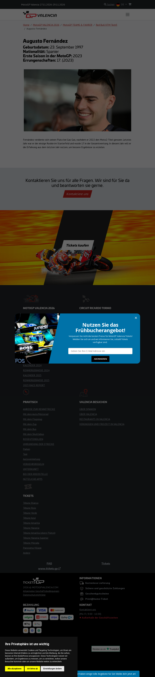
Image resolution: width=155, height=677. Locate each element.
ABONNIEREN (100, 358)
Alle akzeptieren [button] (14, 669)
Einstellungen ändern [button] (52, 669)
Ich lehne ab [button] (32, 669)
